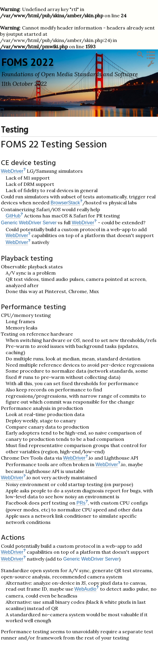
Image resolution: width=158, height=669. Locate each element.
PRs (80, 502)
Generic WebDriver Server (29, 222)
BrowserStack (65, 202)
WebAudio (85, 589)
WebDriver (12, 171)
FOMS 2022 (27, 62)
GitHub (13, 215)
